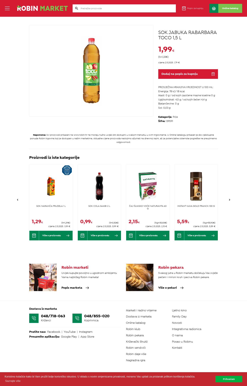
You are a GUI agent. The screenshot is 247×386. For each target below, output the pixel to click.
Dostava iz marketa (138, 316)
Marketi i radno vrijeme (141, 310)
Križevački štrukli (137, 341)
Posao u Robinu (182, 341)
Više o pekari (171, 287)
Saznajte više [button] (12, 381)
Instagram (85, 331)
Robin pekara (135, 335)
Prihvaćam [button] (229, 379)
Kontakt (177, 347)
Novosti (177, 322)
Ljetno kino (179, 310)
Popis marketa (75, 287)
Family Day (179, 316)
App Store (87, 336)
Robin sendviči (136, 347)
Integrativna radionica (186, 329)
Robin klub (133, 329)
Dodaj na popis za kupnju (188, 74)
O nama (177, 335)
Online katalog (135, 322)
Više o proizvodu (55, 235)
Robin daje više (136, 354)
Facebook (53, 331)
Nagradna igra (135, 360)
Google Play (69, 336)
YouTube (70, 331)
